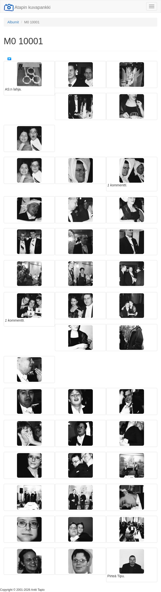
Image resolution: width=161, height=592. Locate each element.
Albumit (13, 22)
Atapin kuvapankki (27, 7)
